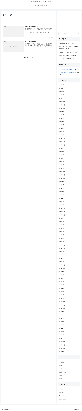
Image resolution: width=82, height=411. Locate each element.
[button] (79, 33)
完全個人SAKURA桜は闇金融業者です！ (69, 55)
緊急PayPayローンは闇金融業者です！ (69, 43)
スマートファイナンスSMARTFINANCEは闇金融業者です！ (69, 48)
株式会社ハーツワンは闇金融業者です (68, 72)
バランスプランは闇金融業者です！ (68, 52)
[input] (69, 33)
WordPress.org (62, 399)
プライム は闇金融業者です (65, 69)
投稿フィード (62, 392)
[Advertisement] (28, 20)
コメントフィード (63, 395)
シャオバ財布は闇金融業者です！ (67, 59)
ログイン (61, 389)
